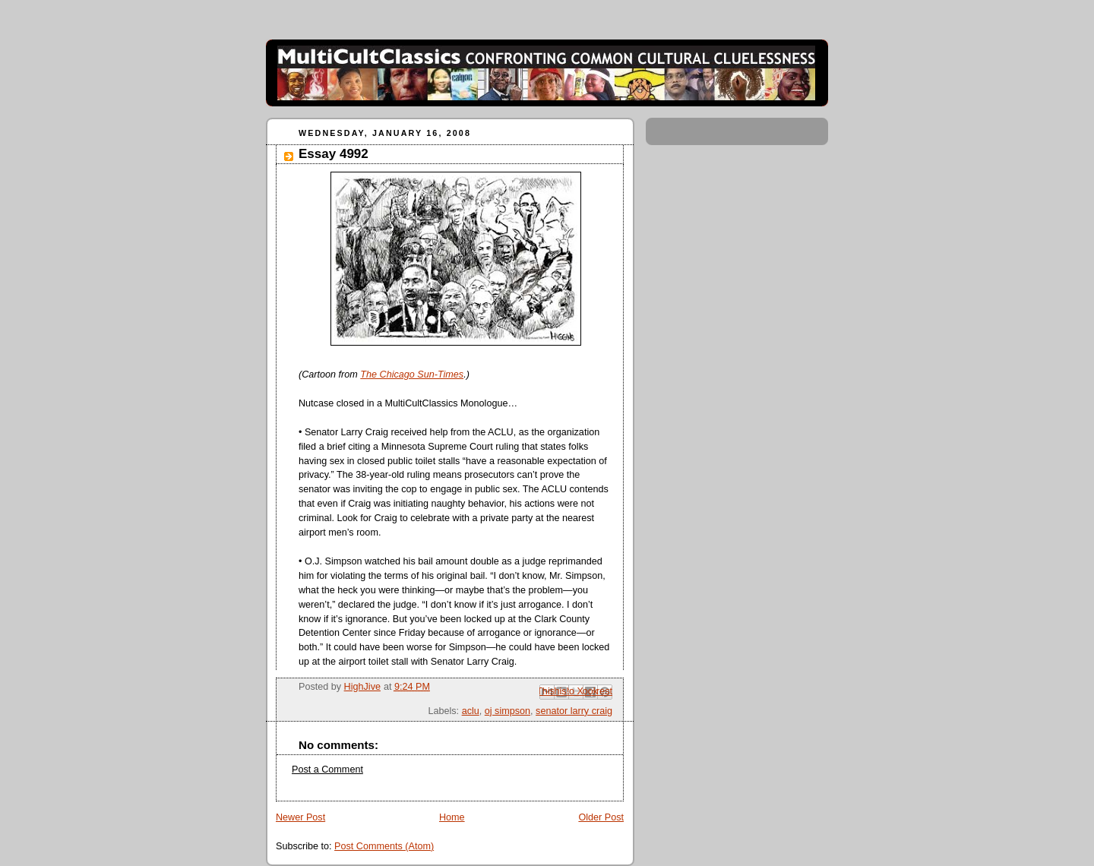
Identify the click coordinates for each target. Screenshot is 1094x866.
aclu (470, 711)
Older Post (601, 817)
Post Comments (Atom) (384, 846)
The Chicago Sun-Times (411, 374)
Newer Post (300, 817)
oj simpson (507, 711)
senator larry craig (574, 711)
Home (452, 817)
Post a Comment (327, 769)
